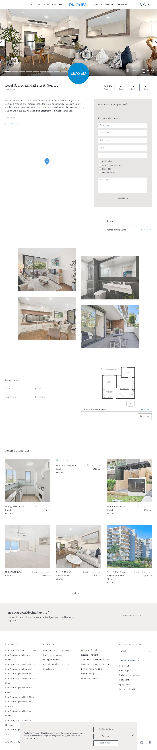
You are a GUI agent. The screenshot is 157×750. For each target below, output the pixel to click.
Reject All (105, 736)
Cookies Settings (106, 729)
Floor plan (150, 71)
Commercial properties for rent (95, 664)
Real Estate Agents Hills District (20, 664)
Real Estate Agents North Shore (19, 697)
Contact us (124, 666)
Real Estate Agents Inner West (19, 674)
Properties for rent (89, 655)
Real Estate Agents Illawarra (18, 669)
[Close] (133, 735)
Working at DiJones (90, 678)
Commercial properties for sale (95, 659)
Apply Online (125, 684)
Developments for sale (91, 669)
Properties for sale (89, 650)
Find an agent (125, 670)
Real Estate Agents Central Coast (20, 650)
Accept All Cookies (105, 743)
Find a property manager (130, 675)
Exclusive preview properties (56, 664)
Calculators (48, 669)
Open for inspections (52, 655)
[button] (32, 4)
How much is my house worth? (57, 650)
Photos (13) (134, 71)
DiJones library (87, 673)
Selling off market (51, 660)
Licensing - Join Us (127, 689)
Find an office (125, 680)
